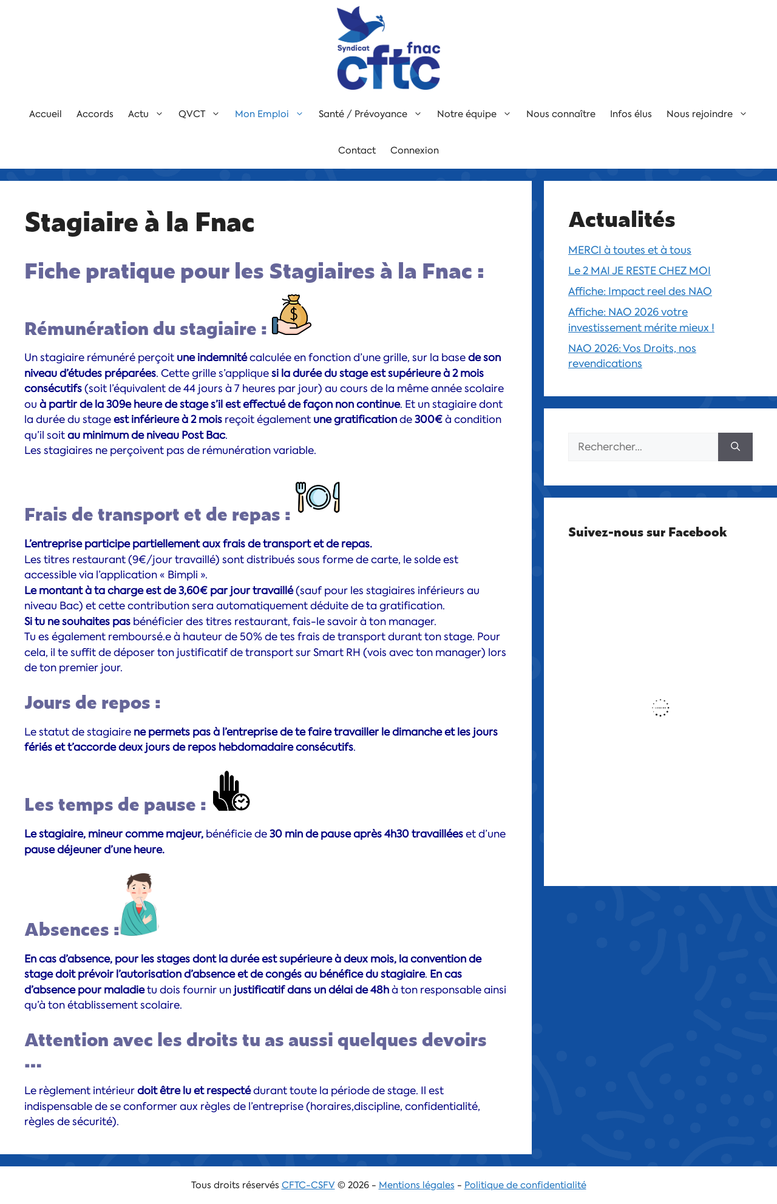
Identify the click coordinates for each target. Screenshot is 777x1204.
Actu (149, 114)
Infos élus (631, 114)
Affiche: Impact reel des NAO (640, 291)
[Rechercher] (735, 447)
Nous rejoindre (711, 114)
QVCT (203, 114)
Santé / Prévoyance (374, 114)
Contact (357, 150)
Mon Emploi (273, 114)
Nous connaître (560, 114)
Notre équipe (478, 114)
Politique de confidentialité (525, 1185)
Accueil (45, 114)
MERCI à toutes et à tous (629, 250)
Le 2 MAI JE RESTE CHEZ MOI (639, 270)
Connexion (414, 150)
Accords (95, 114)
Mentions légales (417, 1185)
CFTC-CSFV (308, 1185)
